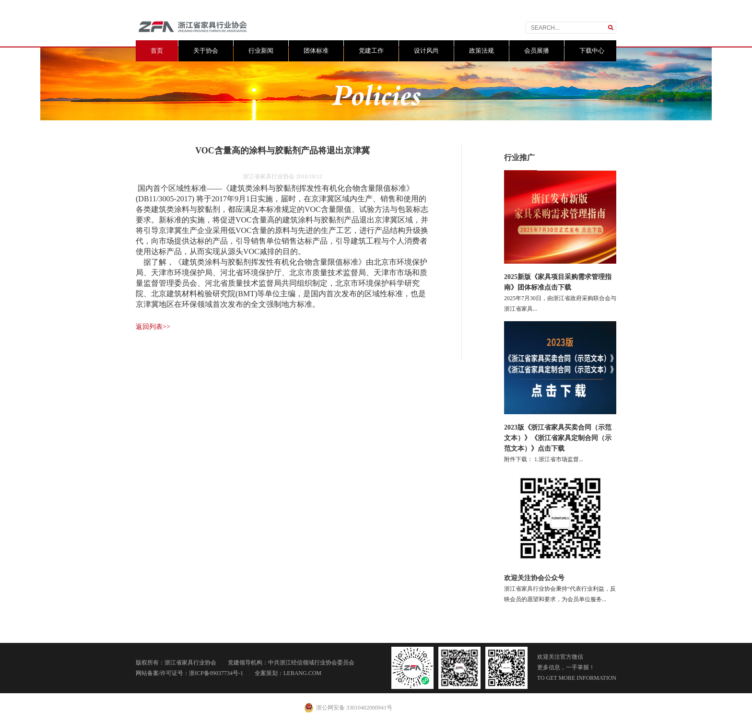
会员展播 (536, 50)
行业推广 (519, 157)
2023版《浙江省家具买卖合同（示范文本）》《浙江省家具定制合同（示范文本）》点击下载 (557, 438)
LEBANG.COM (302, 673)
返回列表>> (153, 326)
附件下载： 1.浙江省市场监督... (543, 459)
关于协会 (205, 50)
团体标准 (316, 50)
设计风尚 (426, 50)
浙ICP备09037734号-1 (216, 673)
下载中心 (591, 50)
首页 (157, 50)
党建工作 (371, 50)
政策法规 (481, 50)
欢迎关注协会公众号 (534, 578)
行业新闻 (260, 50)
